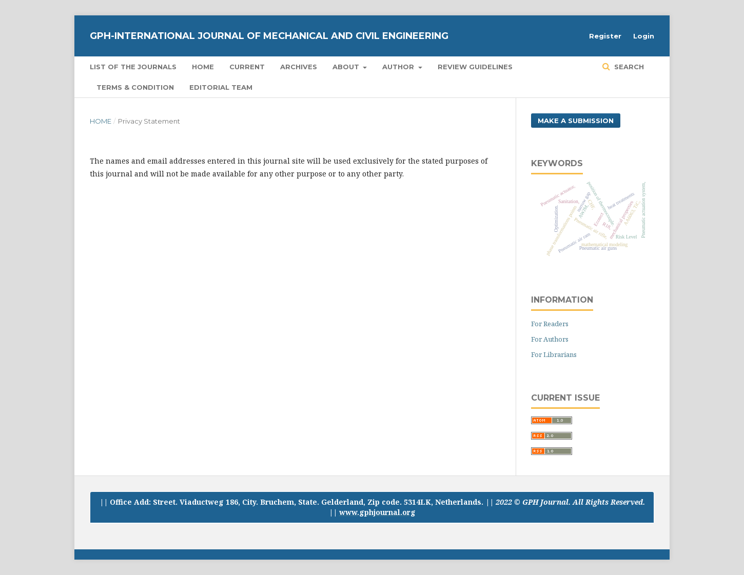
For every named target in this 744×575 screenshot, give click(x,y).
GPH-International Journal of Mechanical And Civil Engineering (269, 36)
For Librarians (554, 354)
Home (203, 67)
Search (628, 67)
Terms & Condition (135, 87)
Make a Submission (576, 120)
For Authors (550, 339)
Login (643, 36)
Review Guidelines (475, 67)
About (346, 67)
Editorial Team (220, 87)
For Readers (550, 323)
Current (247, 67)
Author (399, 67)
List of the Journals (133, 67)
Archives (298, 67)
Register (605, 36)
